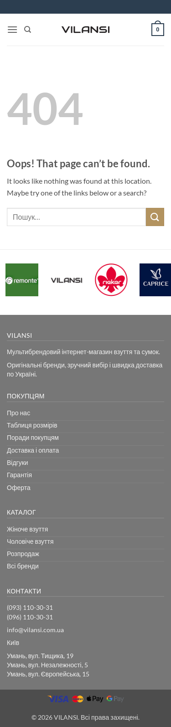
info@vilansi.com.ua (35, 630)
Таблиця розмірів (32, 425)
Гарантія (19, 475)
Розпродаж (23, 553)
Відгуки (17, 462)
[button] (12, 29)
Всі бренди (23, 566)
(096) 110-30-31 (30, 617)
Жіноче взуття (27, 529)
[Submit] (155, 217)
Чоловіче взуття (30, 541)
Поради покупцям (33, 437)
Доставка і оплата (33, 450)
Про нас (18, 413)
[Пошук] (27, 29)
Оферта (19, 487)
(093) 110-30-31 (30, 607)
